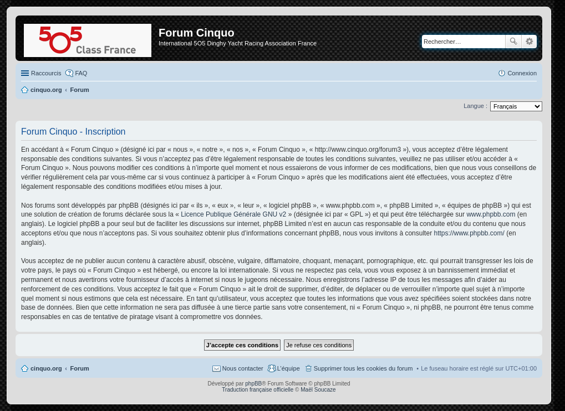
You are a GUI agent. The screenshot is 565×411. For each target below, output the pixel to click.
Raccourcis (46, 73)
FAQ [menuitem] (81, 73)
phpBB (253, 384)
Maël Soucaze (318, 390)
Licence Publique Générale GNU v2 (233, 214)
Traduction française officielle (257, 390)
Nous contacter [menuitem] (242, 368)
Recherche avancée (529, 41)
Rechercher (513, 41)
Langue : (475, 105)
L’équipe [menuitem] (288, 368)
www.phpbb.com (490, 214)
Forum (79, 368)
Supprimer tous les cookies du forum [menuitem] (363, 368)
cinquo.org (46, 368)
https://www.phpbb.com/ (469, 233)
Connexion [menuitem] (522, 73)
